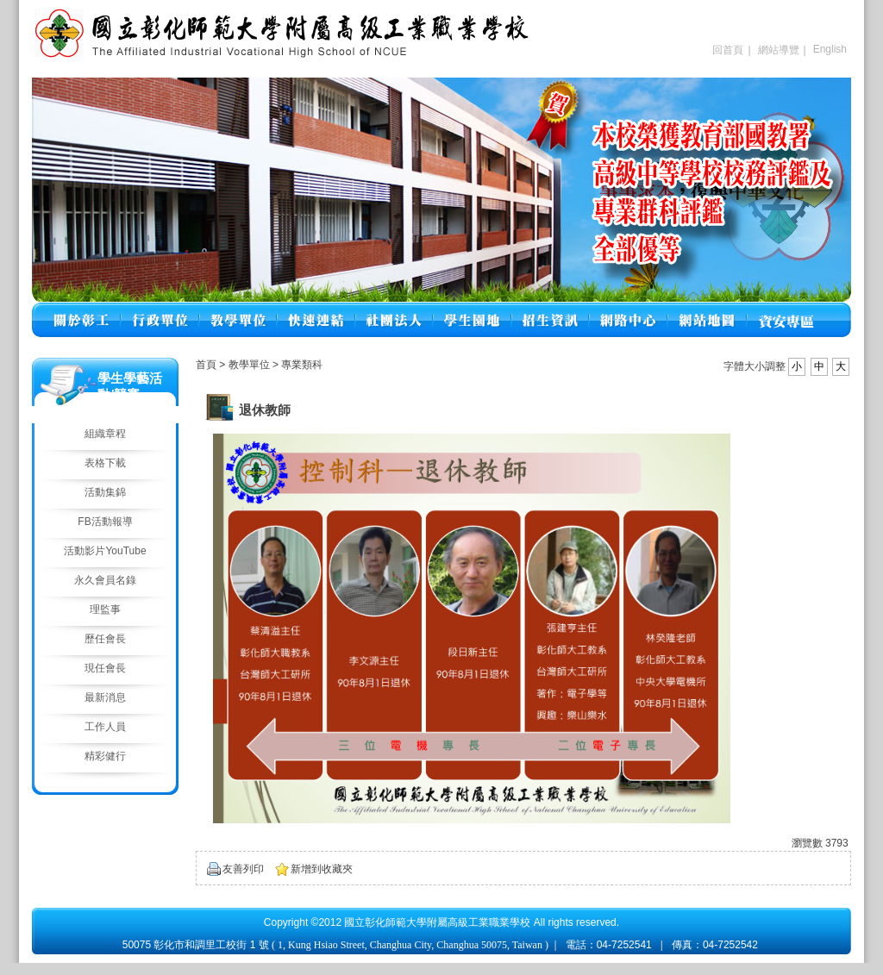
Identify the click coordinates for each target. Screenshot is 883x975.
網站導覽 (778, 50)
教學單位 (250, 365)
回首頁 (727, 50)
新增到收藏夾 (322, 869)
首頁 (206, 365)
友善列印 (243, 869)
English (830, 49)
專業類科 (302, 365)
